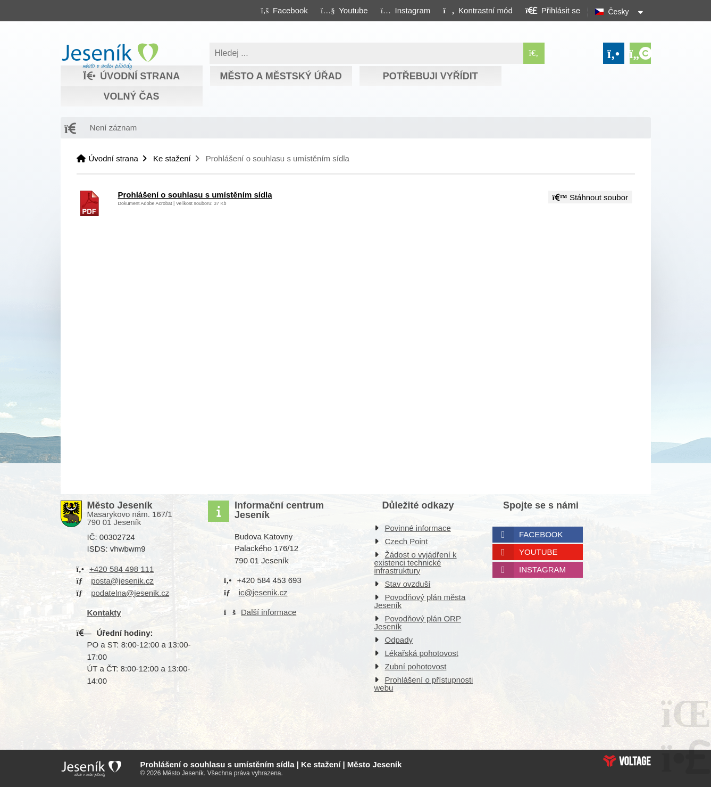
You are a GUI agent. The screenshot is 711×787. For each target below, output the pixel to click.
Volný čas (131, 96)
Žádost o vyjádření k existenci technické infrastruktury (415, 562)
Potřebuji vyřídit (430, 76)
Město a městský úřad (280, 76)
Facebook (541, 534)
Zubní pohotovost (416, 666)
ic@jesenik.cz (263, 592)
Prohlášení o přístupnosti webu (423, 683)
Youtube (538, 551)
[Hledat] (534, 53)
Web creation (627, 761)
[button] (477, 10)
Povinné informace (418, 527)
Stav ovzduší (408, 583)
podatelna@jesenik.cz (130, 592)
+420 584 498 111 (121, 568)
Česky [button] (618, 11)
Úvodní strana (110, 56)
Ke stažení (172, 158)
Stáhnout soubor (590, 197)
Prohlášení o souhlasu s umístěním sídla (195, 194)
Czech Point (406, 541)
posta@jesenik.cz (122, 580)
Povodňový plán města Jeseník (420, 601)
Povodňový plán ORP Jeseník (417, 622)
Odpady (399, 639)
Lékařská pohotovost (421, 653)
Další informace (268, 612)
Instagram (542, 569)
